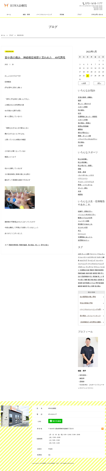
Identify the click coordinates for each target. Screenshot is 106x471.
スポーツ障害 (83, 107)
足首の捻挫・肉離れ (85, 97)
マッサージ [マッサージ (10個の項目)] (89, 267)
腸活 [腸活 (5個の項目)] (89, 279)
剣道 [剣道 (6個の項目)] (87, 270)
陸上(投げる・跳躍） (85, 165)
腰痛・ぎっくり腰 (84, 136)
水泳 (79, 191)
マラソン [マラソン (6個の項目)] (97, 267)
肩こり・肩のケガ (84, 104)
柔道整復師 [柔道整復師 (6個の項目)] (85, 276)
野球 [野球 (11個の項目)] (97, 283)
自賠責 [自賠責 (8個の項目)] (100, 279)
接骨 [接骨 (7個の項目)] (90, 273)
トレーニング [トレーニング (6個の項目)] (82, 263)
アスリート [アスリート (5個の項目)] (93, 254)
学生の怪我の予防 (86, 303)
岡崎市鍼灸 (23, 245)
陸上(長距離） (83, 162)
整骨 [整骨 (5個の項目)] (99, 273)
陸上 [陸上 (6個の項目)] (89, 286)
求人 (79, 230)
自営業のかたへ (83, 240)
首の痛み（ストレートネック (90, 316)
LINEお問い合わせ (97, 14)
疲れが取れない (83, 132)
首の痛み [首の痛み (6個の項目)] (98, 286)
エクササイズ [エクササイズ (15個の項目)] (91, 257)
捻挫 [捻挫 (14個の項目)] (87, 273)
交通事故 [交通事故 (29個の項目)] (83, 270)
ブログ (79, 14)
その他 (80, 145)
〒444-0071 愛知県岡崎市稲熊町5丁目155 (61, 428)
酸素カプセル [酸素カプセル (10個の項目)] (90, 283)
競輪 (79, 169)
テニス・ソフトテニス (86, 181)
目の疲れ (81, 110)
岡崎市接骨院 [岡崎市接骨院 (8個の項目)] (99, 270)
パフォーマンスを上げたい (87, 139)
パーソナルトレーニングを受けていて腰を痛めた (92, 309)
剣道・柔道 (82, 172)
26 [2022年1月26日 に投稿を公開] (87, 76)
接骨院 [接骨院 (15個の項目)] (95, 273)
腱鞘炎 (80, 129)
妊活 (79, 113)
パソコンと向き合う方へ (87, 214)
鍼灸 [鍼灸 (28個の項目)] (102, 283)
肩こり (37, 245)
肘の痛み (81, 142)
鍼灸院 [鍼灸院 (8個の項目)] (85, 286)
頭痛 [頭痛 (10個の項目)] (92, 286)
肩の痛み (31, 245)
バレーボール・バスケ (86, 175)
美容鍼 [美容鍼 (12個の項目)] (95, 276)
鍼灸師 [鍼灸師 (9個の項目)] (80, 286)
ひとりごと (82, 234)
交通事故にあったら (85, 237)
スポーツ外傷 (83, 120)
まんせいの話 (83, 227)
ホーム (9, 14)
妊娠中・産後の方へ (85, 211)
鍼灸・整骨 (26, 14)
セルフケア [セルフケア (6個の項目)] (83, 260)
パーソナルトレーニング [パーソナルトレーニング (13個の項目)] (95, 263)
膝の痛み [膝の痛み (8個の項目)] (94, 279)
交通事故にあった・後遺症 (87, 116)
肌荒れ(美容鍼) (83, 126)
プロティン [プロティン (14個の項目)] (81, 267)
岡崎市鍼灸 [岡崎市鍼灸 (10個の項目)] (81, 273)
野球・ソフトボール (85, 185)
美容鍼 (62, 14)
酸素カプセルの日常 (85, 218)
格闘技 (80, 194)
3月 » (99, 83)
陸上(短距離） (83, 159)
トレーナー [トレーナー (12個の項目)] (99, 260)
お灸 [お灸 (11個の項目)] (79, 254)
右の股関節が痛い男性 (88, 297)
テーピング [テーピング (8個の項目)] (91, 260)
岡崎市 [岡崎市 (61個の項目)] (92, 270)
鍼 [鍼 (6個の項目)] (100, 283)
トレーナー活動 (83, 221)
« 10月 (84, 83)
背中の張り (45, 245)
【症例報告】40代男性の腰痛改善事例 (92, 322)
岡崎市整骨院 (13, 245)
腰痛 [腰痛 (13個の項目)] (85, 279)
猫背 (79, 100)
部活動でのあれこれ (85, 224)
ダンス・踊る (83, 188)
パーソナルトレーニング (44, 14)
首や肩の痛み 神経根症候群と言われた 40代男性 (35, 57)
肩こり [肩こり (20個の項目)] (100, 276)
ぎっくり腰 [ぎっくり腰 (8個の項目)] (85, 254)
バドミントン (83, 178)
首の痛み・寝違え (84, 123)
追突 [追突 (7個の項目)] (84, 283)
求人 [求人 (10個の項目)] (90, 276)
